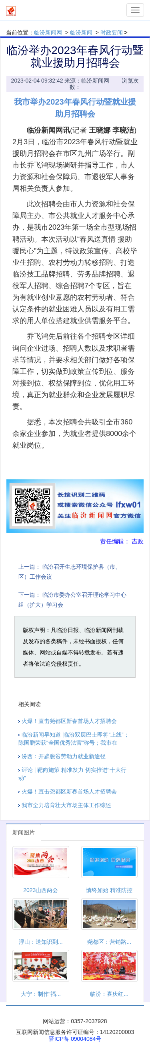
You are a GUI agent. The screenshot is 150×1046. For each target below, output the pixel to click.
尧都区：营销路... (109, 942)
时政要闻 (111, 32)
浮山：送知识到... (41, 942)
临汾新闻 (81, 32)
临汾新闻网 (48, 32)
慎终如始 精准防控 (109, 890)
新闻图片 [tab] (23, 832)
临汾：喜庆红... (109, 994)
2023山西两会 (40, 890)
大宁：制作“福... (41, 994)
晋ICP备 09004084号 (75, 1039)
